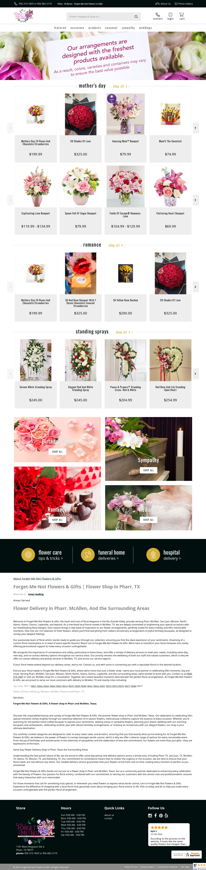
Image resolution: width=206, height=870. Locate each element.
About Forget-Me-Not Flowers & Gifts (37, 578)
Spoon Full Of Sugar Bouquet (80, 213)
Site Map (185, 867)
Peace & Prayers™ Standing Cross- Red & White (125, 388)
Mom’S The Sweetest (170, 141)
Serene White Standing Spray (36, 387)
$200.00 (125, 313)
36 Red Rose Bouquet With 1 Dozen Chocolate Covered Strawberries (80, 303)
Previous (10, 128)
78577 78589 (130, 686)
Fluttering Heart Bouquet (170, 213)
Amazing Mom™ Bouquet (125, 141)
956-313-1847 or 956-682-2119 (35, 3)
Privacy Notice (147, 867)
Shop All (118, 86)
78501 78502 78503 (40, 686)
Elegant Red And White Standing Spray (80, 388)
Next (196, 128)
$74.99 (170, 154)
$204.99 (125, 400)
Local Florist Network (168, 867)
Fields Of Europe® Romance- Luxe (125, 214)
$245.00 (35, 400)
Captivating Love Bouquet (35, 213)
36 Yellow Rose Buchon (125, 300)
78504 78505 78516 (58, 686)
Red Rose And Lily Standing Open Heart (170, 388)
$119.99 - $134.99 (35, 226)
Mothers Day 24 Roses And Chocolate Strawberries (35, 142)
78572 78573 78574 (115, 686)
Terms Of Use (130, 867)
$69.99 (170, 226)
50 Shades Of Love (80, 141)
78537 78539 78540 (77, 686)
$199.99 (35, 154)
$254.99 (170, 400)
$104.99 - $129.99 (125, 226)
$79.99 (125, 154)
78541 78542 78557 (96, 686)
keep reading (36, 594)
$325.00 (80, 154)
